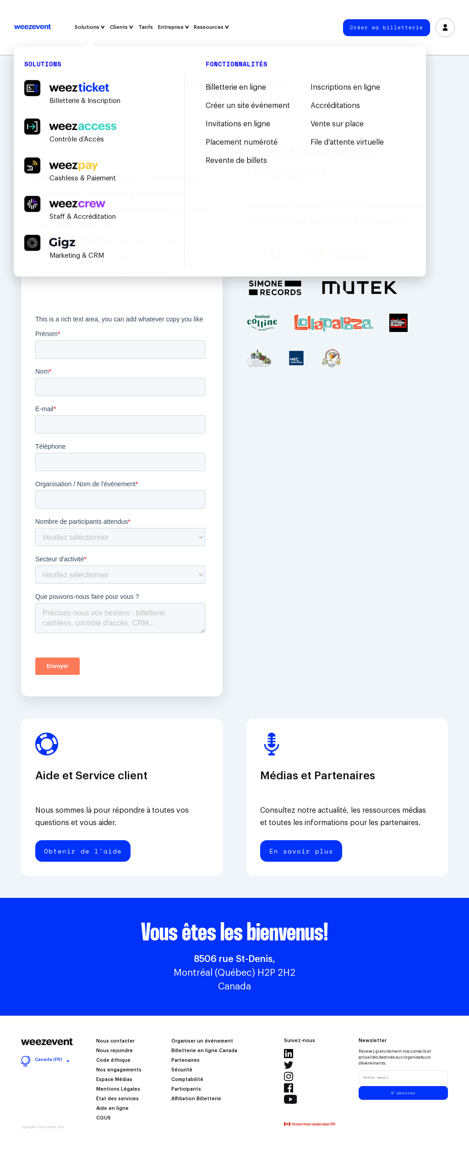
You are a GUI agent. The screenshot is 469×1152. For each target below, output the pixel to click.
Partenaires (185, 1060)
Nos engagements (119, 1070)
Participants (186, 1089)
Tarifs (145, 27)
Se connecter (445, 27)
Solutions (90, 27)
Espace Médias (114, 1079)
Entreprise (173, 27)
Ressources (211, 27)
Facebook (288, 1087)
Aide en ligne (112, 1108)
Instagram (288, 1076)
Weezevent (32, 27)
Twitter (288, 1065)
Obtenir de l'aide (83, 851)
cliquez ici (162, 257)
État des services (117, 1099)
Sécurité (181, 1070)
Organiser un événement (202, 1041)
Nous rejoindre (114, 1051)
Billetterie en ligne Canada (204, 1051)
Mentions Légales (118, 1089)
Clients (121, 27)
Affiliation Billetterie (196, 1099)
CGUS (103, 1118)
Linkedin (288, 1053)
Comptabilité (187, 1079)
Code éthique (113, 1060)
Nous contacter (115, 1041)
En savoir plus (301, 851)
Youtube (290, 1099)
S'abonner (403, 1093)
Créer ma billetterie (386, 27)
